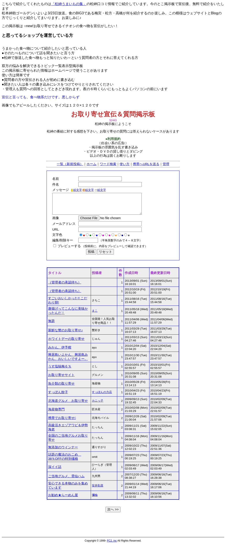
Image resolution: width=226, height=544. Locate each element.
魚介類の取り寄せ (61, 383)
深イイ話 (54, 467)
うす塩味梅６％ (59, 366)
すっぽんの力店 (102, 392)
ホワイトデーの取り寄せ (66, 339)
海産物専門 (56, 409)
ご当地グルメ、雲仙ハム (66, 476)
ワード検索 (108, 164)
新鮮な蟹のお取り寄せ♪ (65, 330)
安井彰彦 (97, 485)
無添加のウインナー (63, 447)
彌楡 (95, 495)
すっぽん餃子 (58, 392)
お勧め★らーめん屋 (63, 495)
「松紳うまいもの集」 (69, 4)
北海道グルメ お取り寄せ (68, 400)
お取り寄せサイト (61, 375)
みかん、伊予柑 (59, 347)
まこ (95, 310)
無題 (51, 321)
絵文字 (76, 190)
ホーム (91, 164)
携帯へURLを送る (146, 164)
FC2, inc (112, 540)
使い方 (125, 164)
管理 (166, 164)
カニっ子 (97, 400)
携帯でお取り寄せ (62, 418)
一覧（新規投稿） (70, 164)
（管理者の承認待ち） (64, 282)
